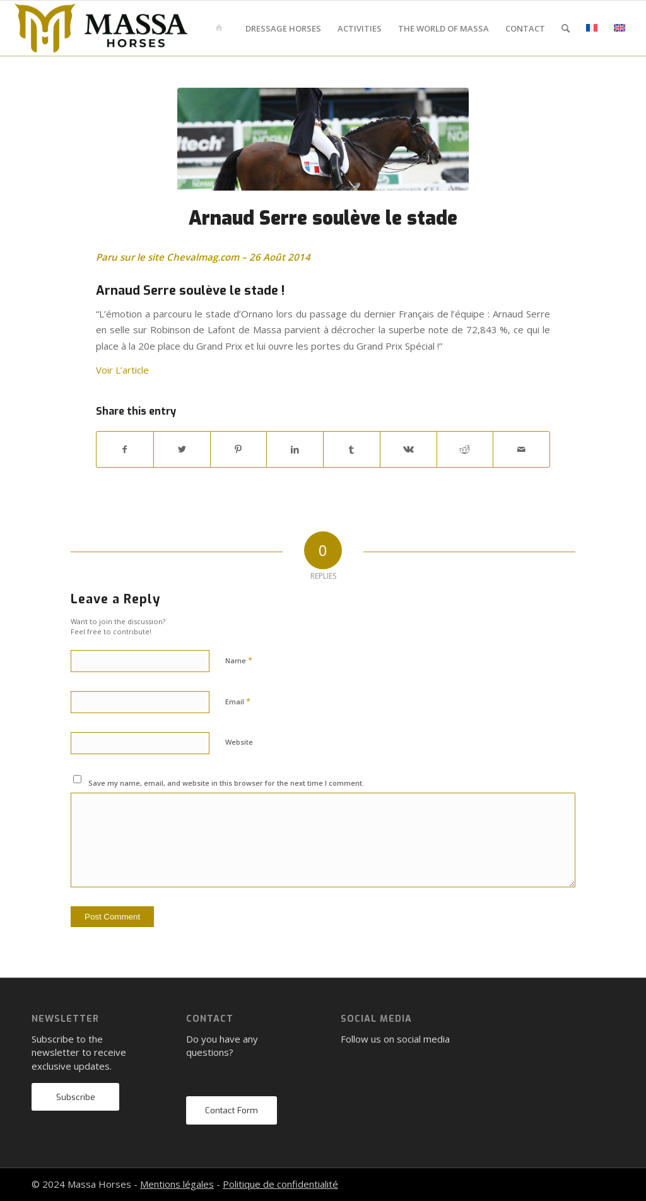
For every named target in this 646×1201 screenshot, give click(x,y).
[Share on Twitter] (182, 449)
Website (239, 742)
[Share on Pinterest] (239, 449)
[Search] (565, 28)
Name (238, 660)
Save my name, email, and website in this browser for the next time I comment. (226, 783)
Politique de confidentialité (280, 1184)
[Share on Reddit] (465, 449)
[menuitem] (221, 28)
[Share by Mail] (521, 449)
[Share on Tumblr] (352, 449)
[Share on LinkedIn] (295, 449)
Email (237, 701)
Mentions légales (177, 1184)
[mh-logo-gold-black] (101, 28)
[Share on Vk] (408, 449)
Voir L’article (122, 370)
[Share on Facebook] (125, 449)
